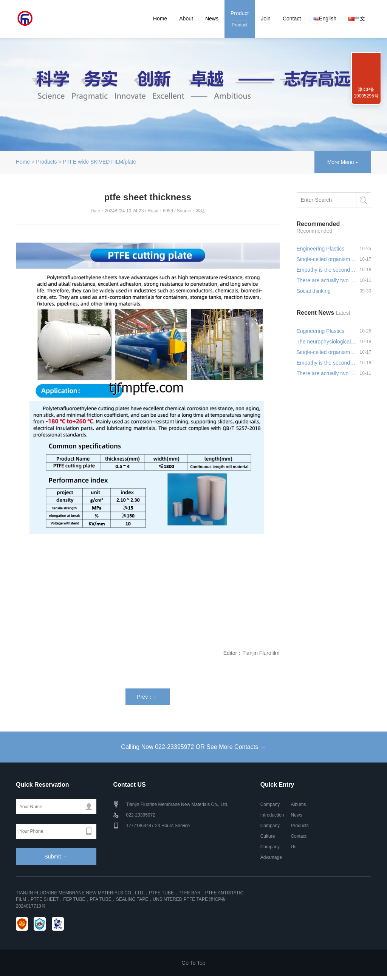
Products (46, 162)
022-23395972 (366, 53)
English (324, 18)
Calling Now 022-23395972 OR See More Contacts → (193, 747)
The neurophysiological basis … (326, 342)
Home (160, 18)
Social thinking (314, 291)
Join (266, 18)
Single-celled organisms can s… (326, 259)
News (211, 18)
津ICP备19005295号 (366, 93)
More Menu (343, 162)
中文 (356, 18)
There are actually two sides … (326, 280)
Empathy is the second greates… (326, 270)
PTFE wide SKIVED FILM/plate (99, 162)
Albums (298, 804)
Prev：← (147, 697)
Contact (292, 18)
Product (240, 19)
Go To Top (193, 963)
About (186, 18)
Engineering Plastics (321, 249)
